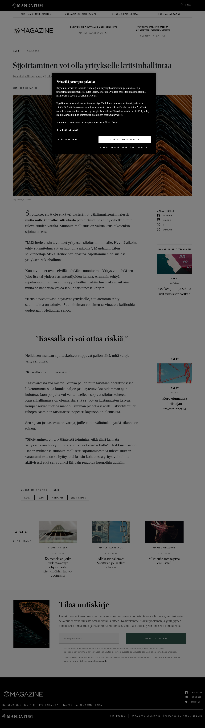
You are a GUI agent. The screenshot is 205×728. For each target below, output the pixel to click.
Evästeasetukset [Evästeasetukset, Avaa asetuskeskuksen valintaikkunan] (68, 139)
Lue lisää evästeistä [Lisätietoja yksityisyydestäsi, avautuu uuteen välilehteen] (67, 130)
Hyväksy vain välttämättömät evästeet (123, 147)
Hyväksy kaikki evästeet (124, 139)
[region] (104, 113)
